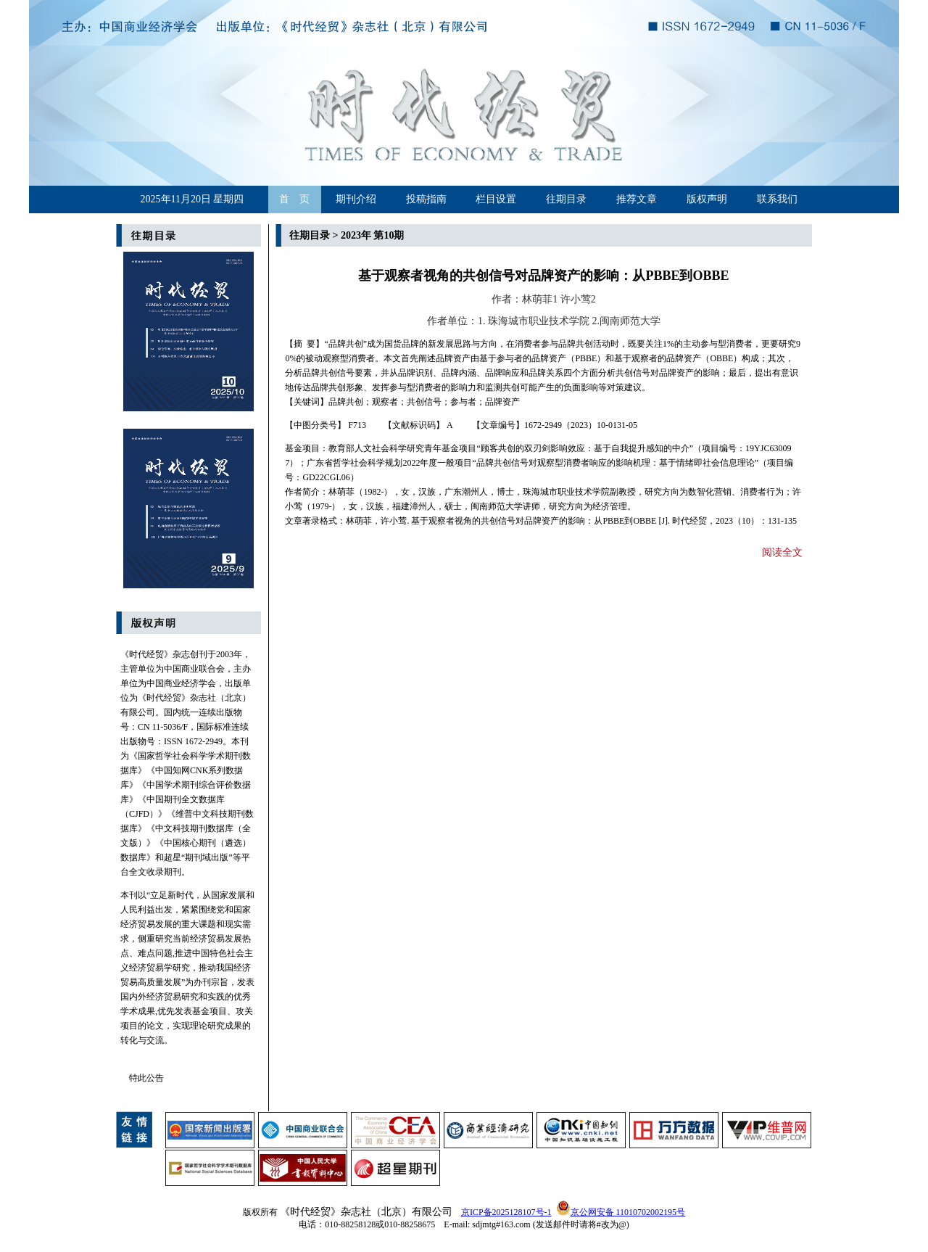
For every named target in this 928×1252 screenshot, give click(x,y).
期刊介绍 (356, 199)
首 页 (294, 199)
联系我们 (777, 199)
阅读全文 (782, 552)
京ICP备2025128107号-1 (506, 1212)
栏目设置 (496, 199)
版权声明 (707, 199)
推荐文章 (636, 199)
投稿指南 (426, 199)
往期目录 (566, 199)
